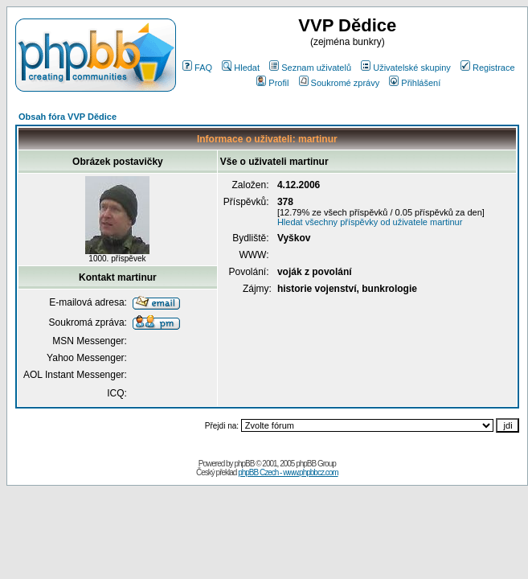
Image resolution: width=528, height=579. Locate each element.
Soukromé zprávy (339, 83)
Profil (272, 83)
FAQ (197, 67)
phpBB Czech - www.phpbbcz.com (288, 472)
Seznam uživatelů (310, 67)
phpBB (244, 463)
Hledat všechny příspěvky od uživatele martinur (370, 222)
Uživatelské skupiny (406, 67)
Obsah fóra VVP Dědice (67, 116)
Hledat (241, 67)
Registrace (487, 67)
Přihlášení (414, 83)
